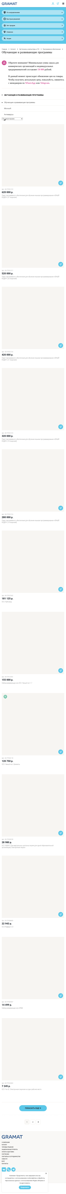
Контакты (5, 1163)
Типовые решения (7, 1147)
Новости (4, 1159)
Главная (4, 49)
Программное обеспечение (52, 49)
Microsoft (7, 108)
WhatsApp (30, 83)
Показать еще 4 (33, 1108)
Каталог (13, 49)
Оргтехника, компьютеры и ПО (29, 49)
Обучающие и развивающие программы (19, 102)
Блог (3, 1161)
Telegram (44, 83)
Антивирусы (9, 114)
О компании (6, 1142)
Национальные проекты (10, 1149)
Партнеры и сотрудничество (11, 1156)
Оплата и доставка (8, 1151)
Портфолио (5, 1154)
